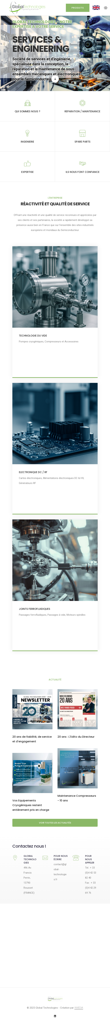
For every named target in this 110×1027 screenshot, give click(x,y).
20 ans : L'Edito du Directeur (76, 737)
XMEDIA (78, 1007)
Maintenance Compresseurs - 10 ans (77, 799)
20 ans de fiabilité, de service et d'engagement (32, 739)
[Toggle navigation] (105, 8)
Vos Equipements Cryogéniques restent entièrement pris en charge (30, 805)
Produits (78, 7)
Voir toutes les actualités (55, 822)
